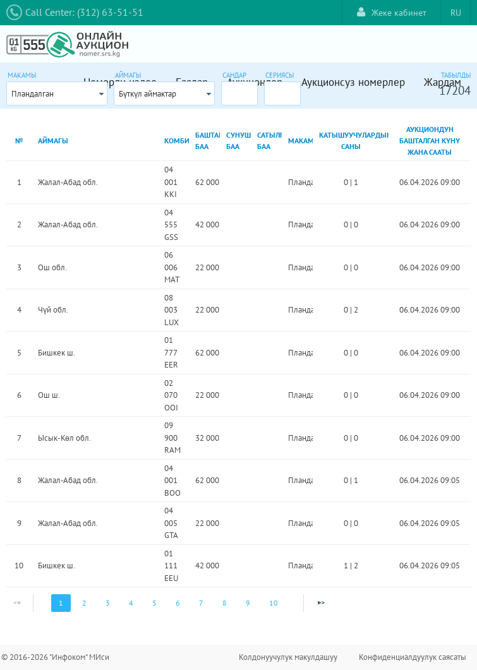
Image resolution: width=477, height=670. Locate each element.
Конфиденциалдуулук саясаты (412, 657)
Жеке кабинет (391, 12)
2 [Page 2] (84, 602)
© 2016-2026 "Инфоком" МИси (55, 657)
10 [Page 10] (273, 602)
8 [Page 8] (224, 602)
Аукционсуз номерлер (353, 82)
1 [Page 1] (61, 602)
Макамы (22, 75)
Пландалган (32, 93)
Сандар (234, 75)
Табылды (456, 75)
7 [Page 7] (201, 602)
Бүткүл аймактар (147, 93)
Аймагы (128, 75)
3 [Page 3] (108, 602)
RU (455, 12)
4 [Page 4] (131, 602)
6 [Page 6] (178, 602)
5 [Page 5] (154, 602)
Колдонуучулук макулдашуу (288, 657)
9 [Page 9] (248, 602)
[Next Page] (321, 603)
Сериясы (279, 75)
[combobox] (56, 93)
